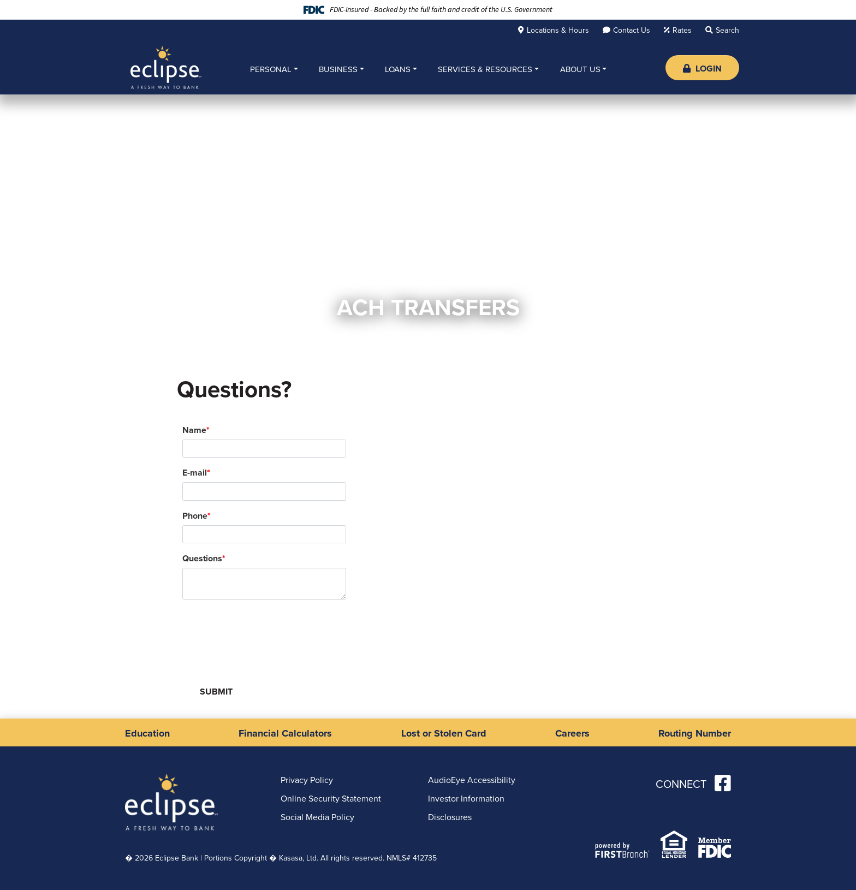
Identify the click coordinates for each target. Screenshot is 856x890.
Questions (202, 558)
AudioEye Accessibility (471, 780)
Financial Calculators (285, 733)
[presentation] (265, 633)
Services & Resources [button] (485, 69)
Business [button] (338, 69)
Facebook (723, 783)
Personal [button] (271, 69)
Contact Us (631, 30)
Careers (572, 733)
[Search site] (722, 30)
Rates (682, 30)
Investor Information (466, 798)
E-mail (194, 472)
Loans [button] (398, 69)
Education (147, 733)
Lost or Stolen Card (443, 733)
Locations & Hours (558, 30)
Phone (194, 515)
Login (702, 68)
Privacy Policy (307, 780)
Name (194, 430)
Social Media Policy (317, 817)
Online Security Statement (331, 798)
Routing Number (694, 733)
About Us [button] (580, 69)
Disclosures (450, 817)
